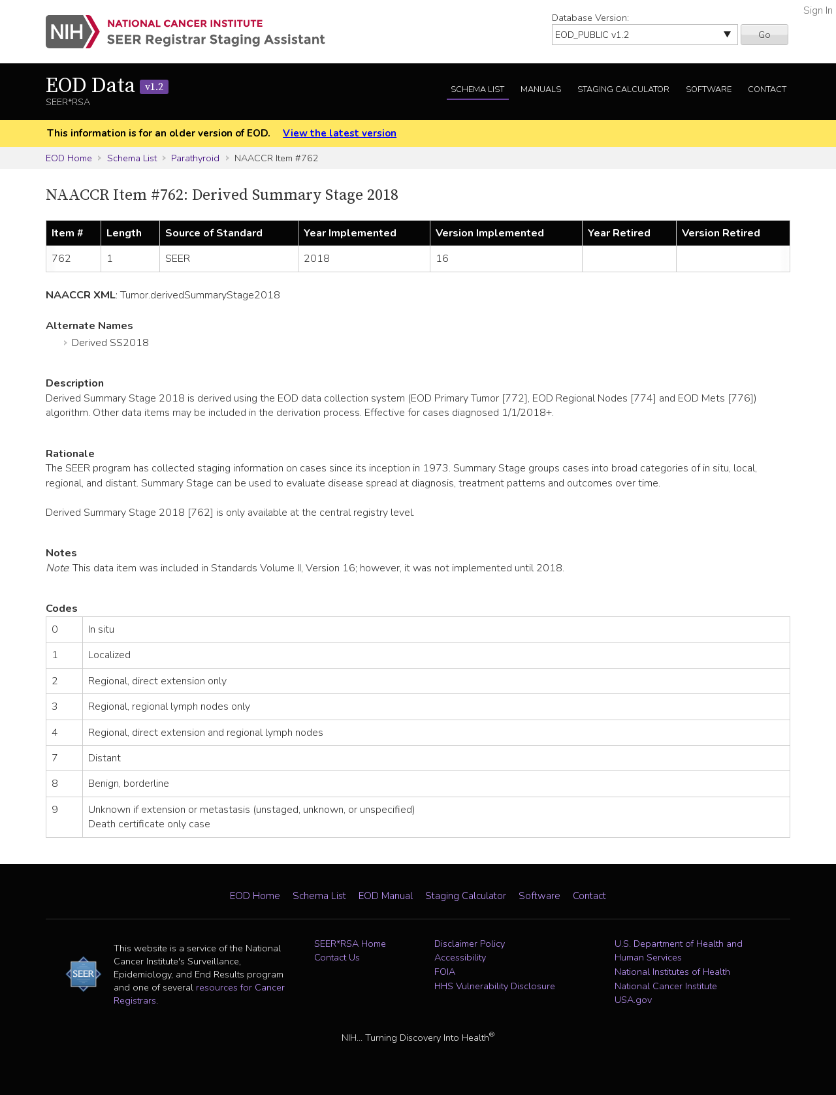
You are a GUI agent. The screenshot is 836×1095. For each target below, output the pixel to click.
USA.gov (633, 999)
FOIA (444, 971)
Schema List (477, 89)
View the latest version (339, 133)
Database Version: (590, 17)
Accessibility (460, 957)
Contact (767, 89)
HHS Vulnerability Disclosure (494, 985)
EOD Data (107, 86)
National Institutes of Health (672, 971)
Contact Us (337, 957)
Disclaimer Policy (469, 943)
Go (764, 34)
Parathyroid (195, 158)
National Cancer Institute (666, 985)
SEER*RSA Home (350, 943)
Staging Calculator (623, 89)
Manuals (541, 89)
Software (709, 89)
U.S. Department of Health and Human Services (679, 950)
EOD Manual (386, 895)
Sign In (818, 10)
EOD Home (69, 158)
